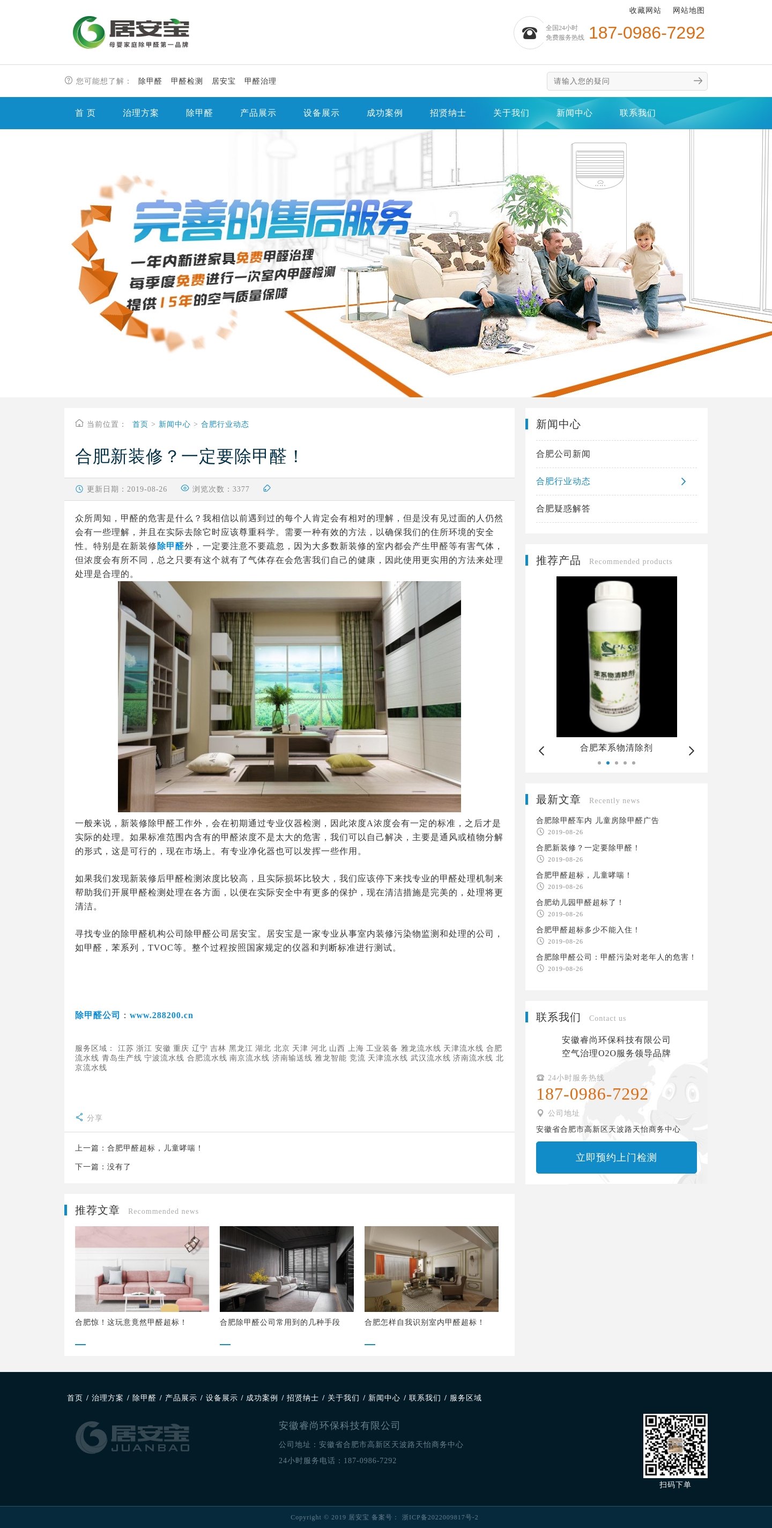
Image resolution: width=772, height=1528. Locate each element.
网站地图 (689, 10)
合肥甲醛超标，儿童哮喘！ (155, 1148)
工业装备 (382, 1048)
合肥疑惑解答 (563, 508)
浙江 (144, 1048)
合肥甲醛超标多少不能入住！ (588, 930)
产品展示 (258, 112)
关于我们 (511, 112)
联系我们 (638, 112)
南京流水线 (249, 1058)
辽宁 (200, 1048)
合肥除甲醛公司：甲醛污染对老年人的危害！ (616, 957)
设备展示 (321, 112)
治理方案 (141, 112)
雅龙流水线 (421, 1048)
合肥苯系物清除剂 (621, 747)
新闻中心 (574, 112)
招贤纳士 (448, 112)
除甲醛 (150, 81)
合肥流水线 (207, 1058)
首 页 (85, 112)
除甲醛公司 (98, 1015)
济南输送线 (292, 1058)
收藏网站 (645, 10)
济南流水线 (473, 1058)
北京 (282, 1048)
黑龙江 (241, 1048)
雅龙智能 (331, 1058)
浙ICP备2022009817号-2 (440, 1517)
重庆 (181, 1048)
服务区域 (466, 1398)
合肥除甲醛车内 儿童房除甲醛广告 (597, 821)
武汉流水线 (431, 1058)
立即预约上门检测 (616, 1157)
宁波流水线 (164, 1058)
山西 (337, 1048)
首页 (140, 424)
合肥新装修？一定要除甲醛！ (588, 848)
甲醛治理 (260, 81)
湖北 (263, 1048)
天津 (300, 1048)
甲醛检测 (187, 81)
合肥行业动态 (225, 424)
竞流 (358, 1058)
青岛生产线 (122, 1058)
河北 (319, 1048)
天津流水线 (463, 1048)
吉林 (218, 1048)
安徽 (163, 1048)
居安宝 (224, 81)
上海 (356, 1048)
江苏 (126, 1048)
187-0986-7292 (370, 1461)
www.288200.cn (162, 1015)
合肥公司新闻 (563, 453)
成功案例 (385, 112)
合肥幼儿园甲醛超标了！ (580, 903)
